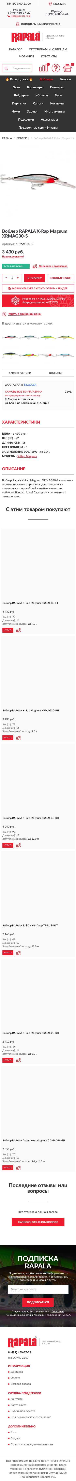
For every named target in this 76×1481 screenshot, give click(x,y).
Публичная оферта (23, 1411)
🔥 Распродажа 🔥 (19, 79)
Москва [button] (30, 384)
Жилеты (41, 95)
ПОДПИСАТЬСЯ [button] (38, 1302)
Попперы (56, 87)
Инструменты (54, 111)
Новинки (26, 56)
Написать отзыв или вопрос (38, 1222)
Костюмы (57, 103)
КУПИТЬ (8, 630)
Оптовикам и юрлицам (48, 49)
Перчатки (19, 103)
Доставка (17, 1371)
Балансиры (35, 87)
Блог (14, 1432)
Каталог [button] (15, 49)
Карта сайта (18, 1405)
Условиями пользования (47, 1315)
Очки (16, 87)
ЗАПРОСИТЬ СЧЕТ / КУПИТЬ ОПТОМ (38, 288)
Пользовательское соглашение (31, 1417)
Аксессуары (49, 119)
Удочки (32, 111)
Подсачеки (26, 119)
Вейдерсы (21, 95)
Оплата (15, 1378)
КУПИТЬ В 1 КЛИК (60, 278)
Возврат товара (21, 1384)
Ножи (16, 111)
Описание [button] (56, 373)
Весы (58, 95)
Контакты (49, 56)
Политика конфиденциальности (32, 1444)
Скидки (15, 1438)
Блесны (65, 79)
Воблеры (46, 79)
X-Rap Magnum (27, 456)
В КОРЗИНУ (35, 278)
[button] (18, 15)
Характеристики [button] (20, 373)
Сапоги (38, 103)
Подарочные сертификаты (38, 127)
